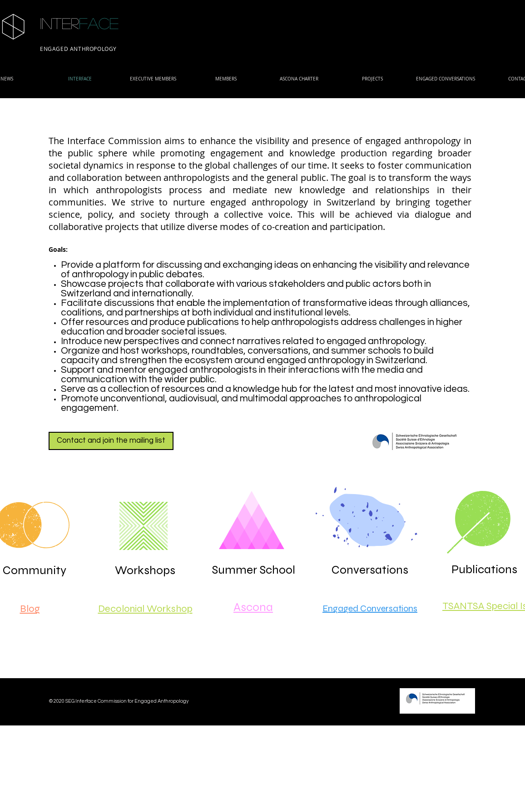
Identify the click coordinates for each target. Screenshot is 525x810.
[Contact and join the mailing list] (111, 441)
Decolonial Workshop (145, 609)
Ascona (253, 607)
